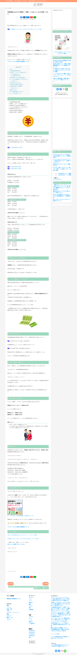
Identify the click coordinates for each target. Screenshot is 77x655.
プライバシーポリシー (41, 1)
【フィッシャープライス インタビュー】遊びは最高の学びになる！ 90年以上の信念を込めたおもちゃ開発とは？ (60, 599)
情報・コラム (10, 617)
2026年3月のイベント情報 (64, 173)
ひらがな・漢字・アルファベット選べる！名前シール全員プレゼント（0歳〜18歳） (62, 169)
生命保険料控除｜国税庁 (16, 147)
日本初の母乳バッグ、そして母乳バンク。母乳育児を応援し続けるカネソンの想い (60, 625)
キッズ (30, 600)
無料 (30, 604)
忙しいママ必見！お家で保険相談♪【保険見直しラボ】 (20, 515)
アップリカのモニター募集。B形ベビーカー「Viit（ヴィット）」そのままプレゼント (62, 75)
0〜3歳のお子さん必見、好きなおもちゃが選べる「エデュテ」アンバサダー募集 (61, 70)
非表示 (19, 67)
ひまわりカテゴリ (28, 586)
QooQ (41, 654)
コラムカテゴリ (20, 586)
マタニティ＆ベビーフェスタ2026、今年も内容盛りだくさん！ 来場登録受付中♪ (62, 156)
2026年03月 (32, 634)
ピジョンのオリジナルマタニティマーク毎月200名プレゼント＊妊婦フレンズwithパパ (62, 161)
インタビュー (24, 1)
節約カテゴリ (45, 586)
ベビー (30, 599)
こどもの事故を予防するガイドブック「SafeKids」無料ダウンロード (60, 645)
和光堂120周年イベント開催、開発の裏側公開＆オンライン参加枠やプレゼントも (62, 65)
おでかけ (9, 616)
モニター (31, 606)
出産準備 (31, 609)
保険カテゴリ (45, 588)
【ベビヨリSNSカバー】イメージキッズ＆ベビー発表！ (62, 53)
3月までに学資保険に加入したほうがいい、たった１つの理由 (22, 535)
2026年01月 (32, 630)
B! (27, 17)
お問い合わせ (32, 1)
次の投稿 (10, 583)
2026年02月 (32, 632)
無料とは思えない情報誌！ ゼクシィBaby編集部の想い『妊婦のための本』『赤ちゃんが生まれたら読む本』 (60, 629)
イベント (9, 607)
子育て (8, 610)
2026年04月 (32, 635)
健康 (8, 614)
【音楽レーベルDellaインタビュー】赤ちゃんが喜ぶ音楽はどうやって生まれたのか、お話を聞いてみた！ (60, 604)
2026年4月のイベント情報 (64, 175)
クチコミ (9, 619)
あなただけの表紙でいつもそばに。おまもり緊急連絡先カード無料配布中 (61, 196)
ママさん (31, 597)
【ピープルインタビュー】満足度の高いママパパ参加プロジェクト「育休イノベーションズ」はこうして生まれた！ (60, 620)
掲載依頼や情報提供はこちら (14, 598)
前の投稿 (45, 583)
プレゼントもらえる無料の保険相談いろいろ (18, 526)
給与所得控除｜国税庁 (16, 166)
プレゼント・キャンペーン (13, 612)
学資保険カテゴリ (37, 586)
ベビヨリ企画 (17, 1)
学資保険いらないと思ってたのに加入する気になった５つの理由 (26, 29)
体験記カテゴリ (38, 588)
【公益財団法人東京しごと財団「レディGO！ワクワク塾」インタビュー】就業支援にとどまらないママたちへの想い (60, 609)
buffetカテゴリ (12, 586)
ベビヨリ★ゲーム (57, 179)
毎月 (30, 607)
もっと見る (56, 634)
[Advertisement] (28, 560)
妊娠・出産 (9, 609)
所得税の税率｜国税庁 (16, 168)
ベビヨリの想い (9, 1)
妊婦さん (31, 602)
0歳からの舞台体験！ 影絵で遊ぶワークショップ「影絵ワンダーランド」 (61, 80)
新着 (8, 605)
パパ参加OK (32, 623)
